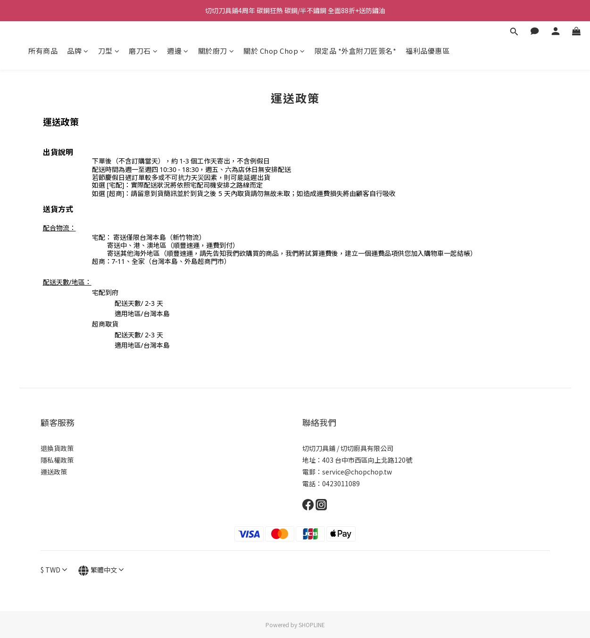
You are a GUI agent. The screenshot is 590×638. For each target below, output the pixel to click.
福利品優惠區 (427, 51)
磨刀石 (143, 51)
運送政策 (54, 471)
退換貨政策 (57, 448)
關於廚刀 (216, 51)
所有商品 (43, 51)
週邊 (178, 51)
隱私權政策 (57, 460)
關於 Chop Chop (274, 51)
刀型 (109, 51)
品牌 (78, 51)
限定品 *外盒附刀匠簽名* (356, 51)
